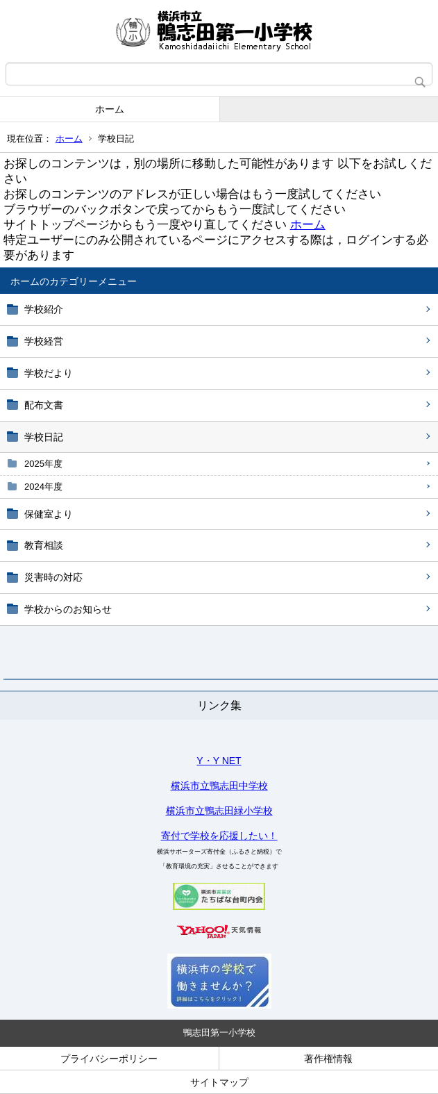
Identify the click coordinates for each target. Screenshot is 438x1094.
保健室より (48, 514)
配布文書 (43, 405)
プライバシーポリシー (109, 1058)
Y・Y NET (218, 760)
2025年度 (43, 463)
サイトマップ (219, 1082)
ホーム (109, 109)
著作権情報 (328, 1058)
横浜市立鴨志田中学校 (219, 785)
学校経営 (43, 341)
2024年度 (43, 486)
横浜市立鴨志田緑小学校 (219, 810)
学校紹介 (43, 309)
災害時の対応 (53, 577)
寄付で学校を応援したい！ (219, 835)
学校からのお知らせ (68, 609)
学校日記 (43, 436)
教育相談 (43, 545)
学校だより (48, 373)
